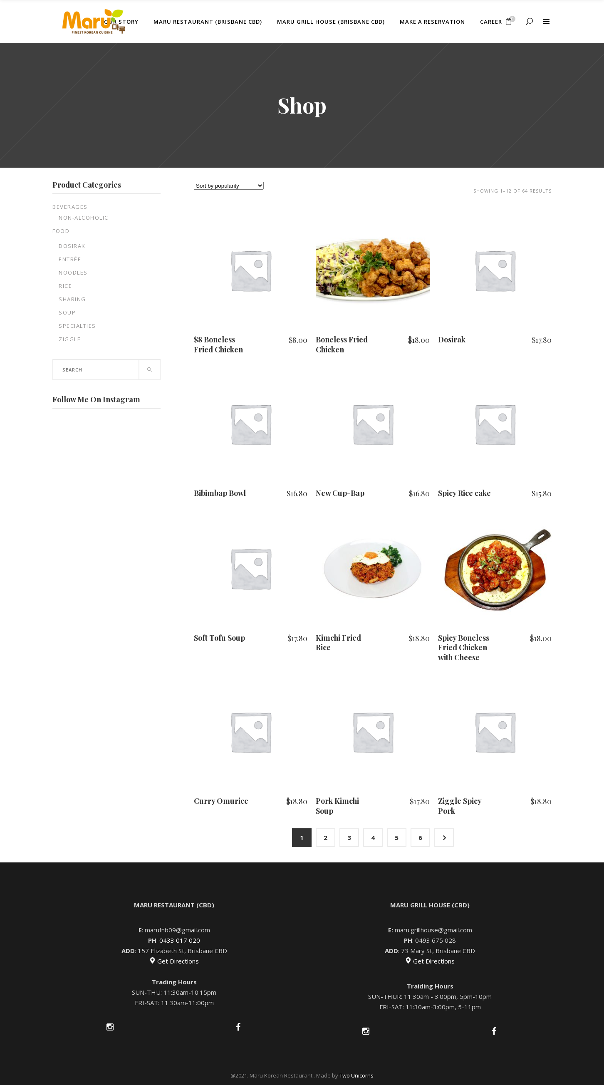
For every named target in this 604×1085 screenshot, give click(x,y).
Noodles (73, 272)
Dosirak (72, 246)
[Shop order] (229, 186)
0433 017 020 (179, 940)
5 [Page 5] (397, 837)
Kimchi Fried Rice (338, 642)
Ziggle (70, 339)
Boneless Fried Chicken (342, 344)
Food (60, 231)
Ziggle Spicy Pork (459, 805)
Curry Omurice (221, 801)
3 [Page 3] (349, 837)
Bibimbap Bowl (220, 493)
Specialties (77, 325)
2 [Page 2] (325, 837)
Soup (67, 312)
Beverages (70, 207)
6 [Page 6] (420, 837)
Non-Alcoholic (84, 217)
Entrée (70, 259)
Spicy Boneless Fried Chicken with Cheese (463, 647)
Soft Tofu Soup (219, 638)
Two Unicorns (356, 1075)
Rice (65, 286)
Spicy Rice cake (464, 493)
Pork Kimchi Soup (337, 805)
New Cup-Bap (340, 493)
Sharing (72, 299)
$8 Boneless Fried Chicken (218, 344)
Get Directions (174, 961)
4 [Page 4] (373, 837)
